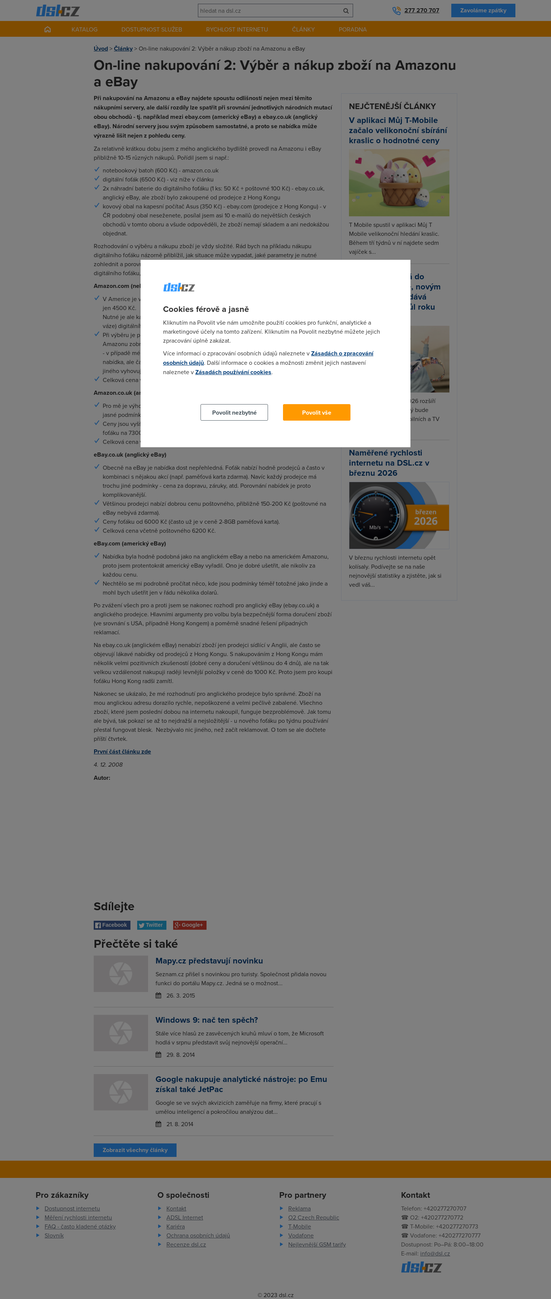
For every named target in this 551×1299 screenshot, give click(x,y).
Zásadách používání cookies (233, 372)
